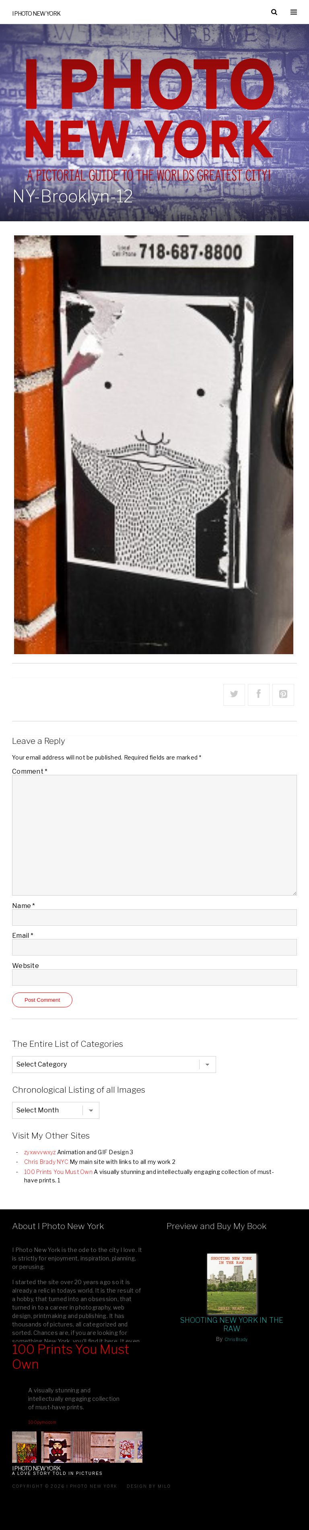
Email (22, 935)
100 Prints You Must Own (58, 1171)
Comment (29, 771)
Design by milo (149, 1486)
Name (23, 906)
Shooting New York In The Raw (232, 1324)
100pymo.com (42, 1422)
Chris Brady (236, 1339)
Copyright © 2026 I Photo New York (64, 1486)
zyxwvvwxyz (40, 1152)
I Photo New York (36, 13)
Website (25, 966)
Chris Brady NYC (46, 1161)
